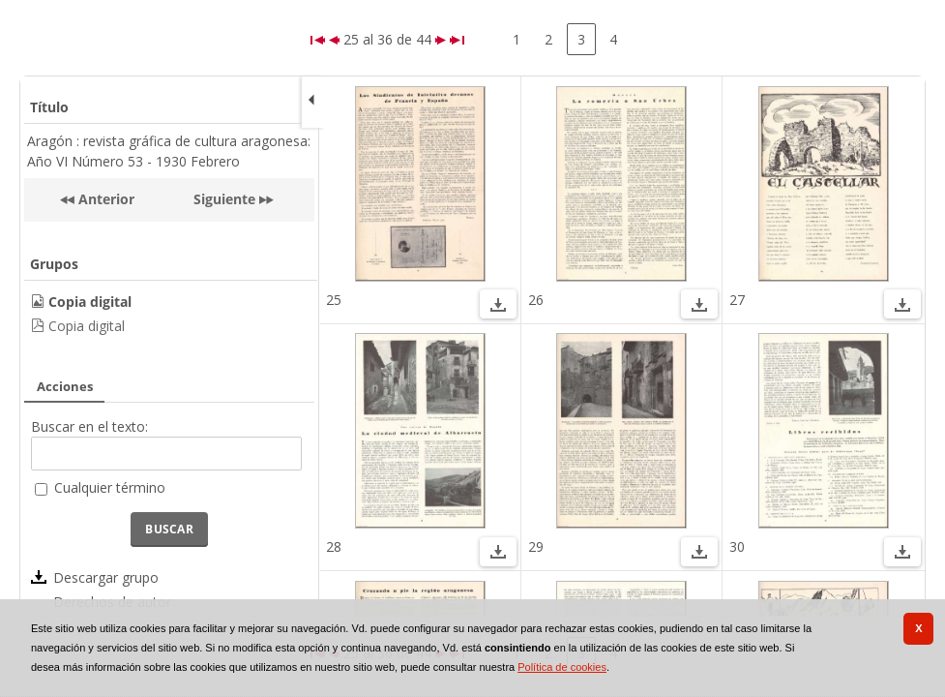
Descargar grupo (106, 577)
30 (737, 546)
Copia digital (86, 326)
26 (536, 299)
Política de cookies (561, 667)
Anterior (104, 199)
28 (333, 546)
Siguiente (224, 199)
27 (737, 299)
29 (536, 546)
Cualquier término (109, 487)
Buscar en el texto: (89, 426)
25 (333, 299)
